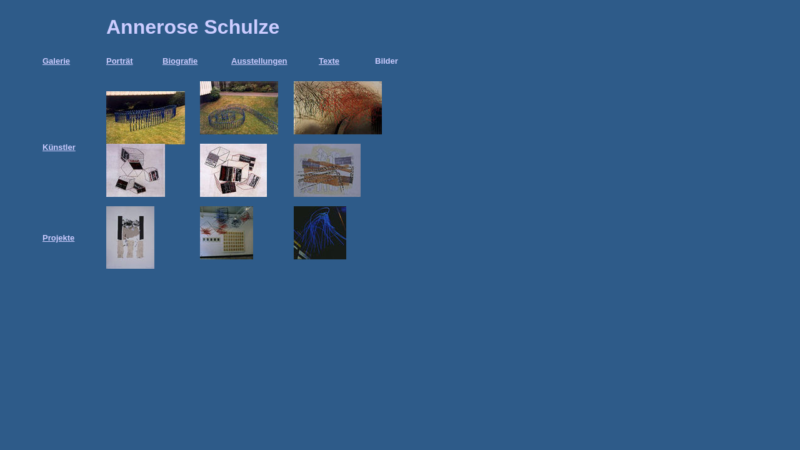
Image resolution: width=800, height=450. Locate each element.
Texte (329, 61)
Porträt (119, 61)
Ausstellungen (259, 61)
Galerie (56, 61)
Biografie (180, 61)
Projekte (58, 237)
